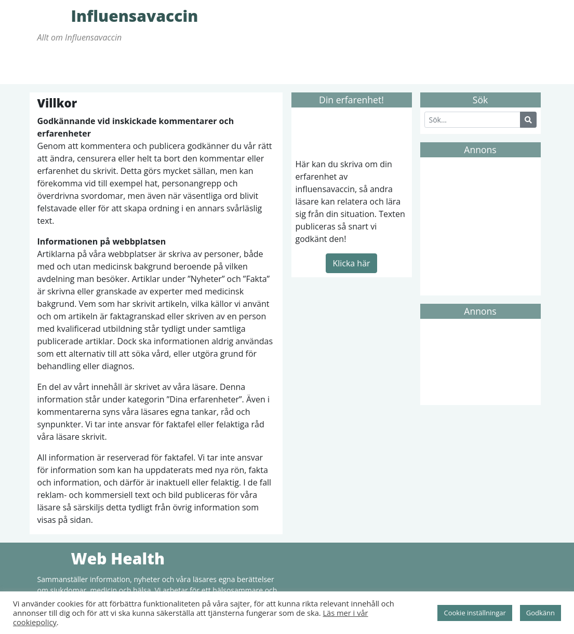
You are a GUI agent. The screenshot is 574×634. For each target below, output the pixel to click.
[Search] (472, 120)
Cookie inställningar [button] (474, 612)
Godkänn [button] (540, 612)
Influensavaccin (53, 15)
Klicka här (351, 263)
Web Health (53, 558)
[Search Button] (528, 120)
